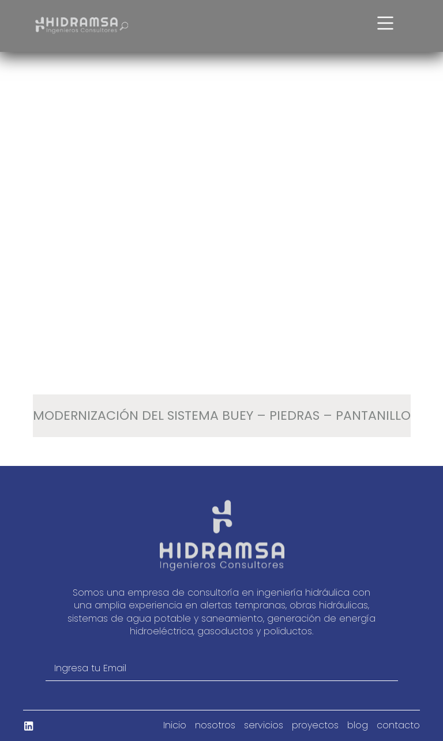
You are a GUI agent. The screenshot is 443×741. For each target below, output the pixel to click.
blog (357, 725)
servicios (263, 725)
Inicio (174, 725)
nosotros (215, 725)
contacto (398, 725)
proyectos (315, 725)
